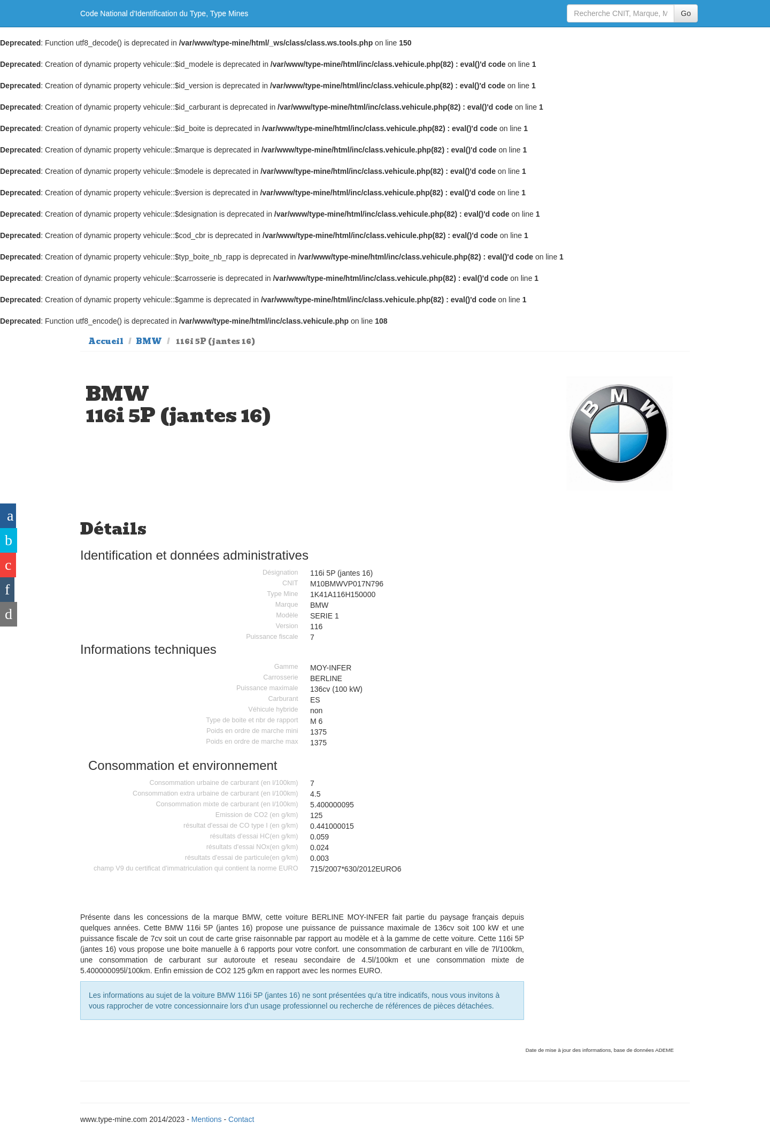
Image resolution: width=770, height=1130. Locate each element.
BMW (149, 341)
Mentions (206, 1119)
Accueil (106, 341)
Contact (241, 1119)
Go (686, 13)
